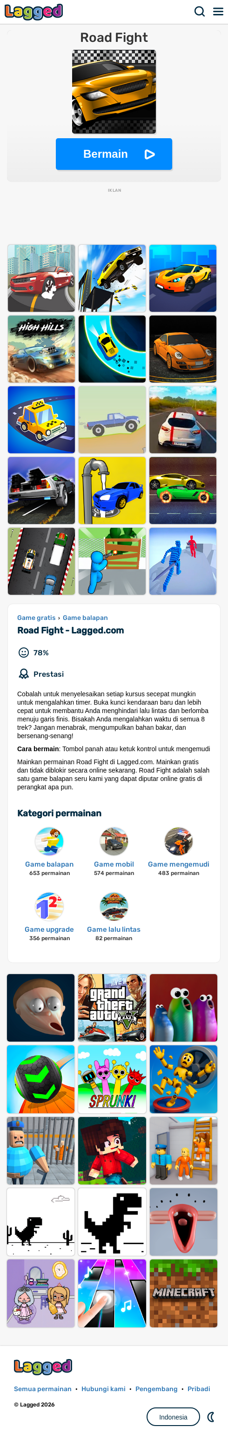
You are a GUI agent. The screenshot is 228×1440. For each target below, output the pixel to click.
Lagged (35, 12)
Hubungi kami (103, 1389)
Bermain (105, 154)
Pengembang (156, 1389)
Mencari (200, 11)
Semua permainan (43, 1389)
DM (211, 1416)
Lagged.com (44, 1367)
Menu (218, 11)
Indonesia (173, 1417)
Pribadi (199, 1389)
